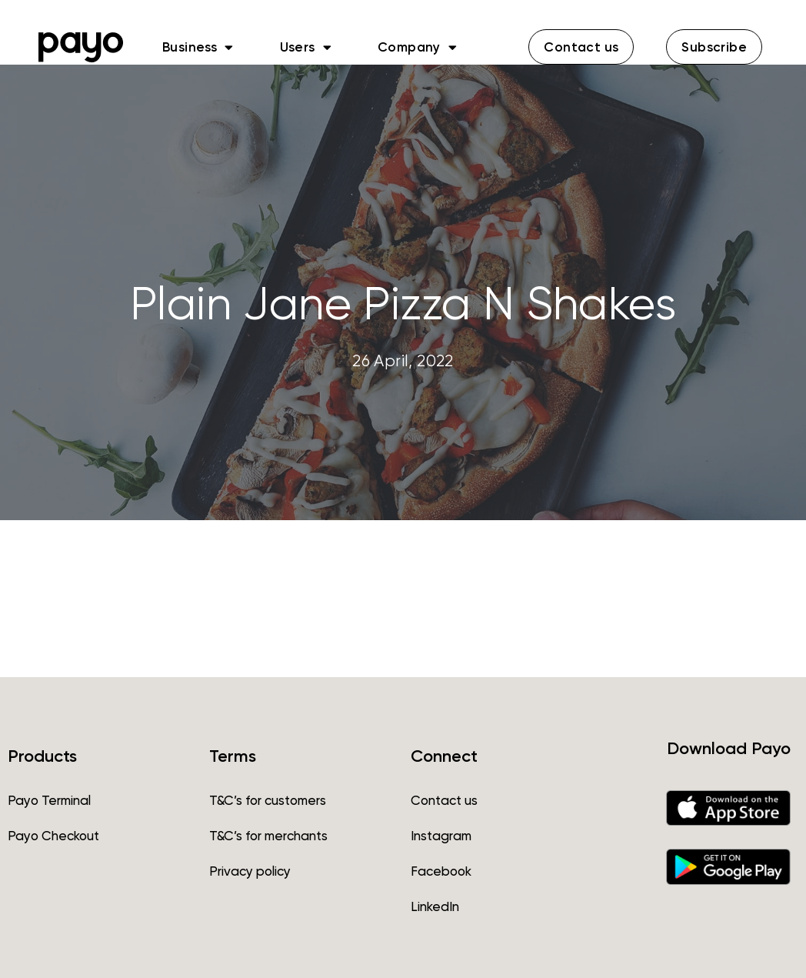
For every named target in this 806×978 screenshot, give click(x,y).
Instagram (441, 835)
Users (305, 47)
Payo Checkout (53, 835)
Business (198, 47)
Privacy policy (250, 871)
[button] (581, 47)
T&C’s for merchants (268, 835)
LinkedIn (435, 906)
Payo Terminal (49, 800)
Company (417, 47)
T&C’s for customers (267, 800)
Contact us (444, 800)
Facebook (441, 871)
